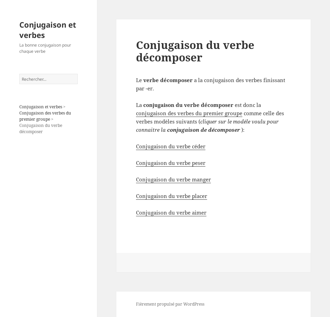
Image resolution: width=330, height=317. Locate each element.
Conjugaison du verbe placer (171, 195)
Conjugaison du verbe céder (170, 146)
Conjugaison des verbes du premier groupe (45, 116)
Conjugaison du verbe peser (170, 162)
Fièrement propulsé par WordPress (170, 304)
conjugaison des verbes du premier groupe (189, 113)
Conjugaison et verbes (47, 29)
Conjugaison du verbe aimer (171, 212)
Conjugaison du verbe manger (173, 179)
